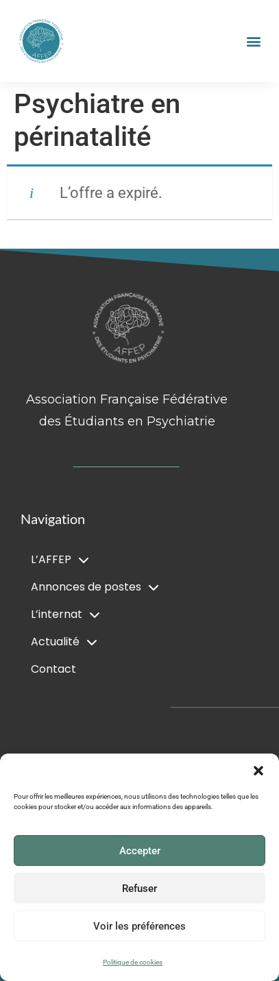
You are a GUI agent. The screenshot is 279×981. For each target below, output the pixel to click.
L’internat (65, 614)
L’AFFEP (60, 559)
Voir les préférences (139, 926)
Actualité (64, 642)
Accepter (139, 851)
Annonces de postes (95, 587)
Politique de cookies (132, 962)
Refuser (139, 888)
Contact (53, 669)
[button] (258, 771)
